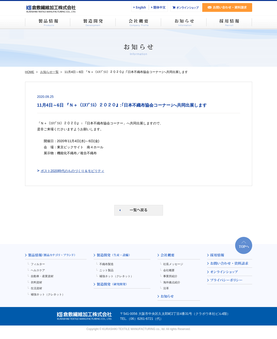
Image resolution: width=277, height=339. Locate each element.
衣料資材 (36, 282)
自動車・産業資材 (42, 276)
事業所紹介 (170, 276)
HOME (29, 72)
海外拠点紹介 (171, 282)
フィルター (38, 264)
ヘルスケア (38, 270)
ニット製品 (106, 270)
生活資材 (36, 288)
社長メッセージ (173, 264)
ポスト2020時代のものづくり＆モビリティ (72, 171)
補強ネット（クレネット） (48, 294)
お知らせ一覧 (49, 72)
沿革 (166, 288)
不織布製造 (106, 264)
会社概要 (169, 270)
